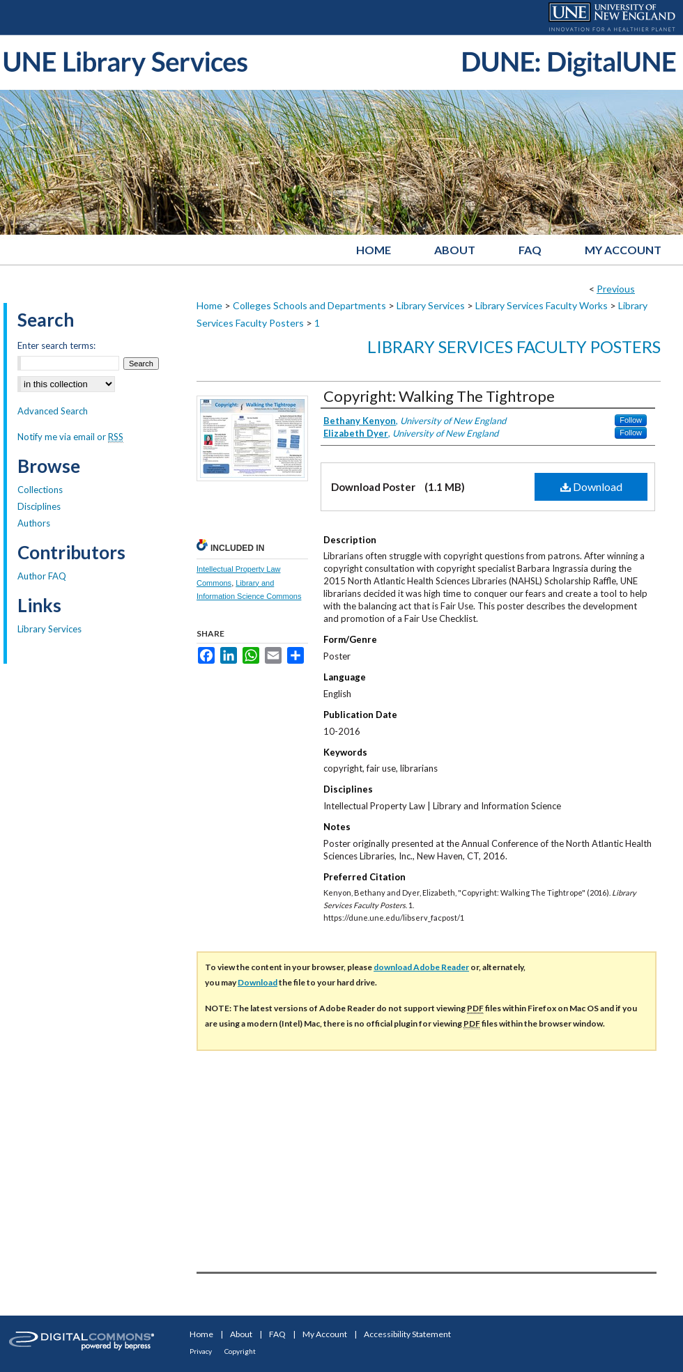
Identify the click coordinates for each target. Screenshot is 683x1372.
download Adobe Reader (421, 967)
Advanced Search (52, 410)
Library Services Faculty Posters (514, 346)
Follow (631, 420)
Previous (616, 289)
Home (209, 305)
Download (591, 486)
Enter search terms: (56, 345)
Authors (33, 523)
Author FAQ (41, 576)
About (241, 1334)
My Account (324, 1334)
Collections (40, 489)
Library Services (431, 305)
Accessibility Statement (407, 1334)
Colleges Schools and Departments (309, 305)
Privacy (201, 1351)
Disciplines (39, 506)
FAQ (277, 1334)
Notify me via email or (70, 436)
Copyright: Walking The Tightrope (439, 396)
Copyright (240, 1351)
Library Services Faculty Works (541, 305)
